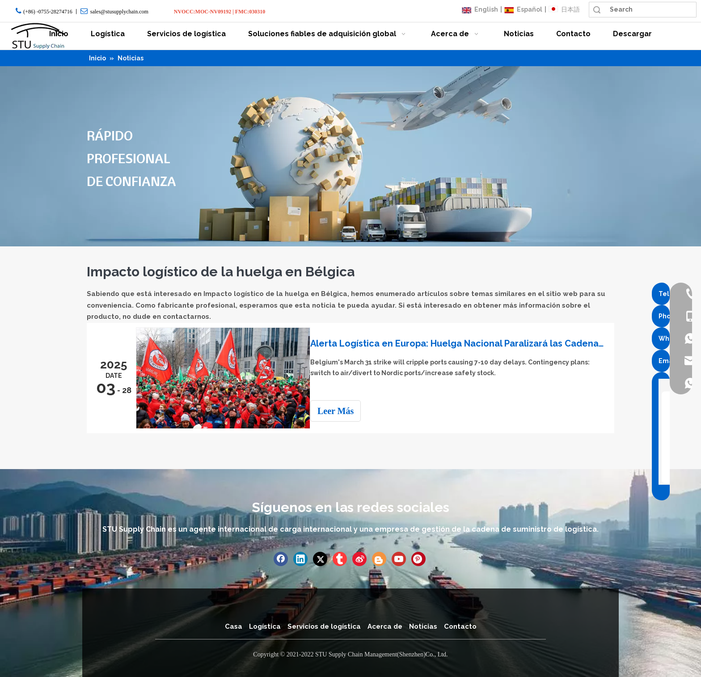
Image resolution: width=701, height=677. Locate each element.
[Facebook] (281, 558)
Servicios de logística (324, 626)
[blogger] (379, 558)
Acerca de (384, 626)
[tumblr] (340, 558)
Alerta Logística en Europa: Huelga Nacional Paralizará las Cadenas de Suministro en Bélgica (461, 343)
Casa (233, 626)
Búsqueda (596, 9)
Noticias (423, 626)
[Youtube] (399, 558)
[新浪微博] (359, 558)
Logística (265, 626)
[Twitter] (320, 558)
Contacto (460, 626)
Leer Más (343, 411)
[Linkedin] (300, 558)
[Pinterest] (418, 558)
